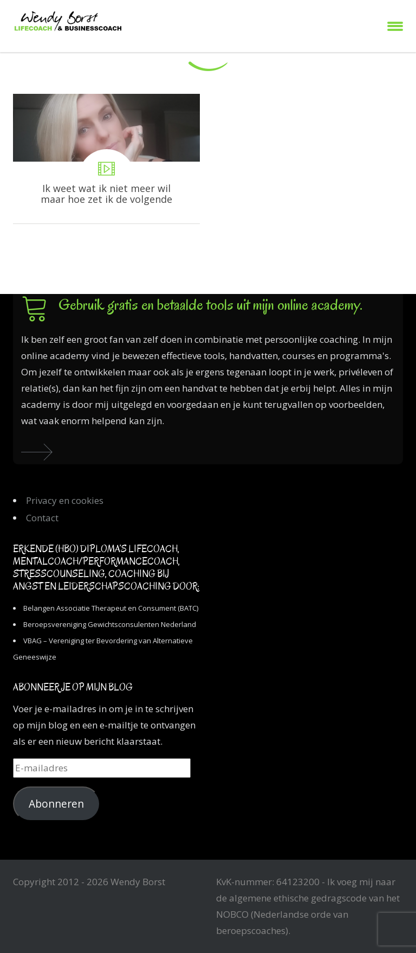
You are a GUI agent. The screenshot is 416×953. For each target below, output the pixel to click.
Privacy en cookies (64, 500)
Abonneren (56, 804)
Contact (42, 517)
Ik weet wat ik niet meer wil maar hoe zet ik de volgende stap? (106, 158)
